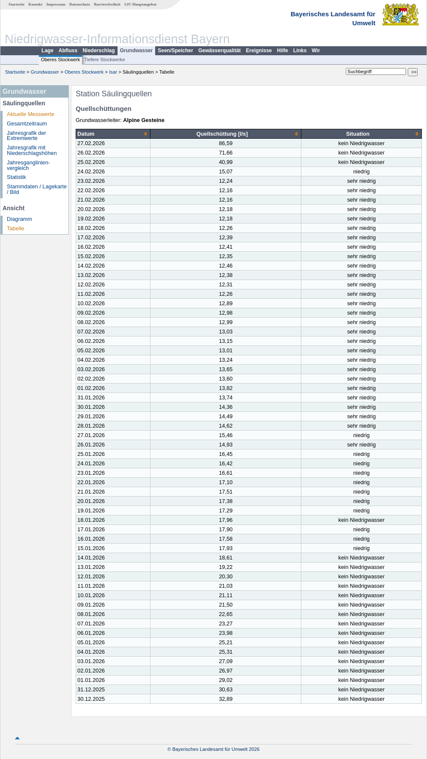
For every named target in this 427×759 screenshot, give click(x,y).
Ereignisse (259, 51)
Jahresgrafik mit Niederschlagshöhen (32, 150)
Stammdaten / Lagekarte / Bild (37, 189)
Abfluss (68, 51)
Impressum (56, 4)
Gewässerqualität (219, 51)
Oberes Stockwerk (60, 59)
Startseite (16, 4)
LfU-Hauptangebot (140, 4)
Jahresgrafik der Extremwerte (26, 136)
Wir (316, 51)
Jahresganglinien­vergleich (28, 165)
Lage (47, 51)
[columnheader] (113, 134)
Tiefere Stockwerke (104, 59)
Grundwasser (136, 51)
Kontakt (36, 4)
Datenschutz (79, 4)
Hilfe (282, 51)
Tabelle (15, 228)
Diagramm (19, 219)
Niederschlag (98, 51)
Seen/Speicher (175, 51)
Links (299, 51)
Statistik (16, 177)
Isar (113, 71)
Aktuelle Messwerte (30, 114)
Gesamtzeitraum (27, 123)
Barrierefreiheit (107, 4)
